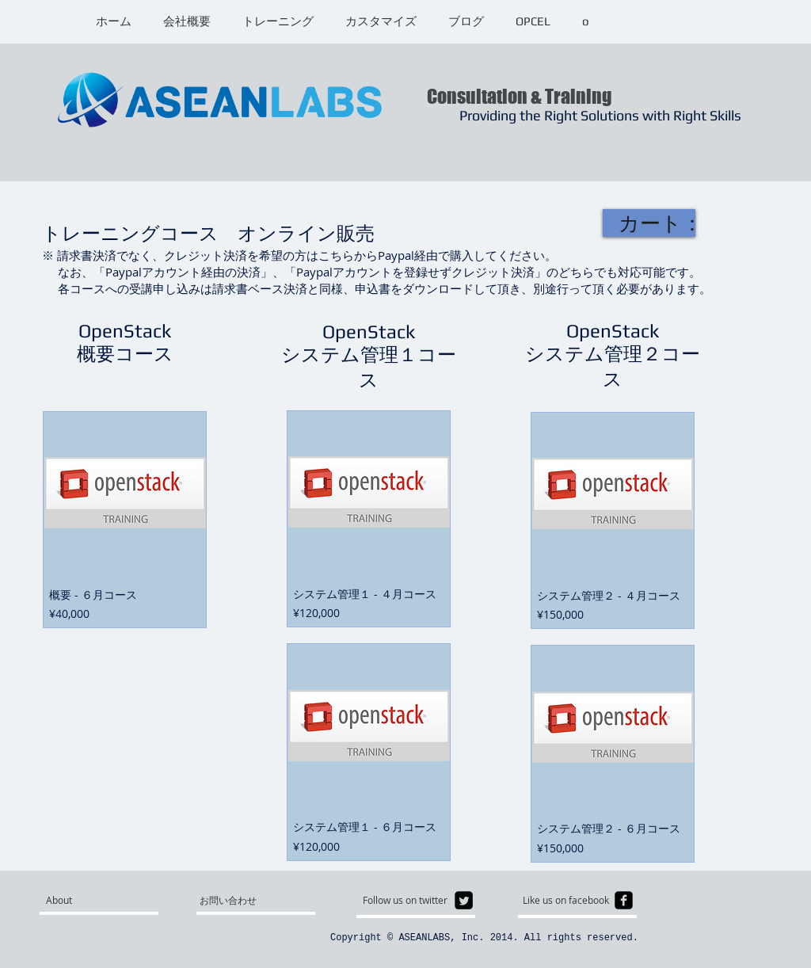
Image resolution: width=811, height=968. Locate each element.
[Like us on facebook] (571, 900)
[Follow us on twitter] (409, 900)
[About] (106, 900)
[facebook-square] (624, 900)
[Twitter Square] (464, 900)
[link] (657, 223)
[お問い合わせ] (237, 900)
